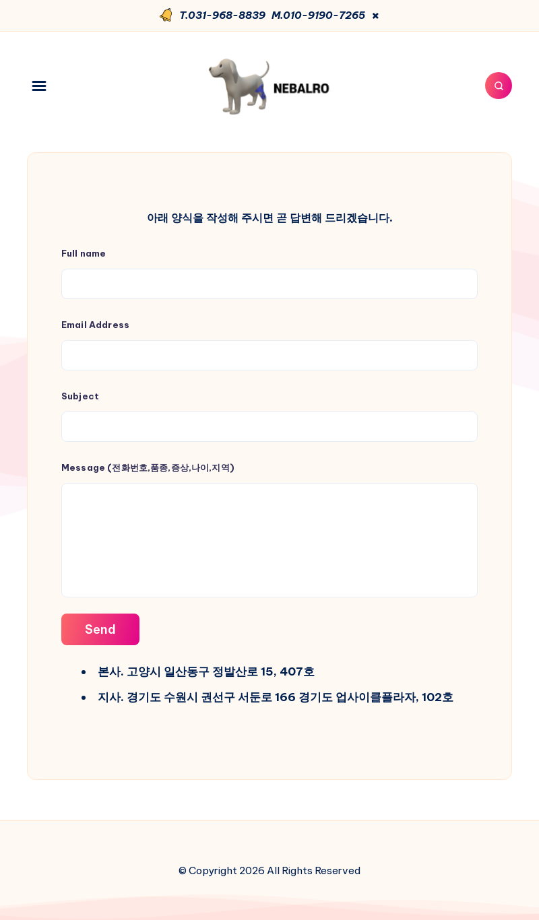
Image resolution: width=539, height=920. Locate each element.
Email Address (269, 344)
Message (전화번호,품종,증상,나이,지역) (269, 529)
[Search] (498, 85)
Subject (269, 416)
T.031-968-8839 (222, 15)
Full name (269, 273)
